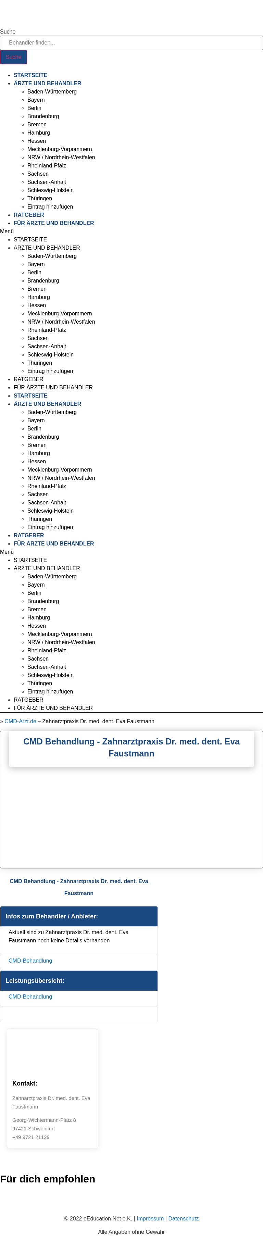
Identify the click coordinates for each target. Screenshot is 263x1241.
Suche (7, 32)
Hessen (36, 141)
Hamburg (38, 133)
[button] (131, 231)
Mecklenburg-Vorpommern (59, 149)
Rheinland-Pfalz (46, 165)
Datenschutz (183, 1218)
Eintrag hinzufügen (50, 207)
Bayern (36, 100)
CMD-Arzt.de (20, 721)
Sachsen (38, 174)
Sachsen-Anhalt (46, 182)
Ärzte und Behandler (47, 83)
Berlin (34, 108)
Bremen (37, 124)
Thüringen (39, 198)
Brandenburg (43, 116)
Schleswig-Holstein (50, 190)
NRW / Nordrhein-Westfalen (61, 157)
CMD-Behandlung (30, 961)
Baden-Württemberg (52, 92)
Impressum (150, 1218)
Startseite (30, 75)
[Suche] (13, 57)
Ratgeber (29, 215)
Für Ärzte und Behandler (54, 223)
